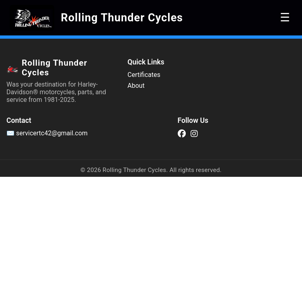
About (136, 85)
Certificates (143, 75)
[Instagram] (194, 133)
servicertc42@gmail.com (52, 133)
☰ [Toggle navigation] (285, 17)
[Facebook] (182, 133)
